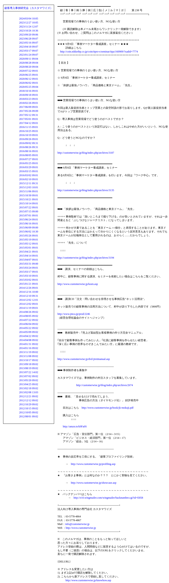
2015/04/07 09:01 (28, 259)
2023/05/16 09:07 (28, 42)
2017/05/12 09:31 (28, 115)
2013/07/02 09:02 (28, 376)
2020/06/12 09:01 (28, 78)
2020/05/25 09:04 (28, 86)
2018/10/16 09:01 (28, 90)
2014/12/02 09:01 (28, 303)
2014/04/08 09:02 (28, 340)
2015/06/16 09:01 (28, 223)
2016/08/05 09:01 (28, 155)
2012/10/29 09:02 (28, 404)
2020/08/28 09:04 (28, 62)
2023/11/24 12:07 (28, 26)
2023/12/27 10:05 (28, 22)
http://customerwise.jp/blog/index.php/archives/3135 (85, 190)
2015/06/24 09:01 (28, 219)
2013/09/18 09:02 (28, 364)
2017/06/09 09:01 (28, 107)
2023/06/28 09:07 (28, 38)
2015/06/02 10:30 (28, 231)
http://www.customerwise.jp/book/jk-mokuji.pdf (107, 407)
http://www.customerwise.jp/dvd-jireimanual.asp (83, 359)
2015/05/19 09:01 (28, 239)
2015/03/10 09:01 (28, 275)
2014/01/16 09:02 (28, 348)
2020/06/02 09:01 (28, 82)
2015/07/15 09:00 (28, 211)
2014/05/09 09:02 (28, 332)
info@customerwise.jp (77, 524)
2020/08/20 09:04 (28, 66)
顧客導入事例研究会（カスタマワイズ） (28, 8)
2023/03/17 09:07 (28, 50)
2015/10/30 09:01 (28, 195)
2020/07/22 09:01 (28, 70)
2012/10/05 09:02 (28, 412)
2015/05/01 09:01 (28, 247)
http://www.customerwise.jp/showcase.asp (93, 482)
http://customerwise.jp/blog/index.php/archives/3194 (85, 257)
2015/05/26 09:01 (28, 235)
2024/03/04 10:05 (28, 18)
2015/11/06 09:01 (28, 191)
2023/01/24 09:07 (28, 54)
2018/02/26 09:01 (28, 102)
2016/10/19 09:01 (28, 135)
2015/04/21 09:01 (28, 251)
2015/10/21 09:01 (28, 199)
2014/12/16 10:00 (28, 291)
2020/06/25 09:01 (28, 74)
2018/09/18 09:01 (28, 94)
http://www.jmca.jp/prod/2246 (73, 314)
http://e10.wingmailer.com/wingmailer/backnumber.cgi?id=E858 (108, 497)
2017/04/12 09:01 (28, 123)
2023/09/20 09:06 (28, 34)
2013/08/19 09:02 (28, 368)
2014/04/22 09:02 (28, 336)
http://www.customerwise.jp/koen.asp (77, 284)
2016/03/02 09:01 (28, 175)
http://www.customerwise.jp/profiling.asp (93, 464)
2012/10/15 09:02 (28, 408)
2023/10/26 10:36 (28, 30)
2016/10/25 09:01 (28, 131)
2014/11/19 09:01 (28, 307)
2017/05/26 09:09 (28, 111)
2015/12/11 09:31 (28, 183)
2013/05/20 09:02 (28, 380)
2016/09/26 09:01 (28, 139)
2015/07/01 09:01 (28, 215)
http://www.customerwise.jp (81, 527)
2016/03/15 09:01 (28, 171)
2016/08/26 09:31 (28, 147)
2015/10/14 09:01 (28, 203)
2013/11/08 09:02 (28, 356)
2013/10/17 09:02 (28, 360)
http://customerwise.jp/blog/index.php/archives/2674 (104, 385)
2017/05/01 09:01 (28, 119)
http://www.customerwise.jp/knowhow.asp (88, 580)
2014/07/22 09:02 (28, 320)
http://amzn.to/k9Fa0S (75, 426)
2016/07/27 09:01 (28, 159)
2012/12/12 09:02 (28, 400)
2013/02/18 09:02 (28, 388)
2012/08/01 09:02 (28, 416)
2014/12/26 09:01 (28, 287)
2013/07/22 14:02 (28, 372)
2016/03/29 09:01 (28, 167)
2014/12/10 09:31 (28, 295)
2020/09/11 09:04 (28, 58)
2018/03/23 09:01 (28, 98)
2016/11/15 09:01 (28, 127)
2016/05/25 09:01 (28, 163)
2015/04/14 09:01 (28, 255)
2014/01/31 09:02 (28, 344)
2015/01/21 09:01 (28, 283)
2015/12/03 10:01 (28, 187)
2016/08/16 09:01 (28, 151)
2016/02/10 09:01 (28, 179)
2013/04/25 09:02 (28, 384)
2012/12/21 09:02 (28, 396)
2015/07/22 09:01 (28, 207)
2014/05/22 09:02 (28, 328)
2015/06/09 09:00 (28, 227)
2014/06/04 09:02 (28, 324)
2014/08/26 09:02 (28, 311)
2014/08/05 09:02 (28, 316)
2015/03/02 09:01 (28, 279)
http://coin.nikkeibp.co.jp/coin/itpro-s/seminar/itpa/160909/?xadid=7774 (99, 51)
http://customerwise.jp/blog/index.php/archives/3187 (85, 152)
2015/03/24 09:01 (28, 267)
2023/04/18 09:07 (28, 46)
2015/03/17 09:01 (28, 271)
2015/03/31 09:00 (28, 263)
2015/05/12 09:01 (28, 243)
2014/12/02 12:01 (28, 299)
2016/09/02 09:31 (28, 143)
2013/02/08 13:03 (28, 392)
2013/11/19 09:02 (28, 352)
